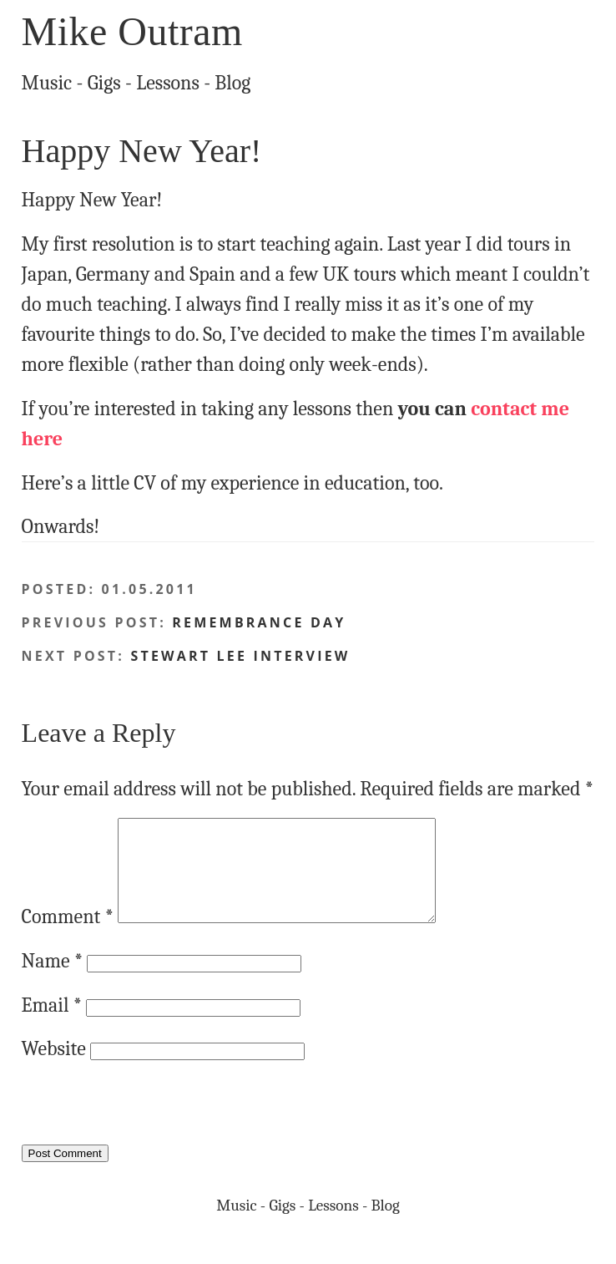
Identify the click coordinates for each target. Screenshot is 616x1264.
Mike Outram (132, 31)
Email (52, 1025)
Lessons (167, 82)
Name (52, 980)
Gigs (104, 82)
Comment (68, 936)
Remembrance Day (259, 622)
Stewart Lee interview (240, 656)
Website (54, 1068)
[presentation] (148, 1130)
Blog (232, 82)
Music (47, 82)
